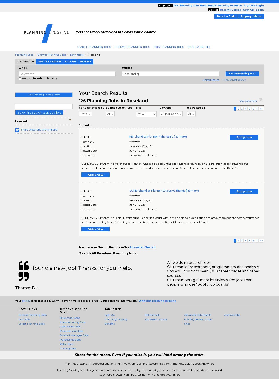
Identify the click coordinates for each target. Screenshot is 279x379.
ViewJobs (165, 107)
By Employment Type (119, 107)
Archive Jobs (232, 315)
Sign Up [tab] (70, 61)
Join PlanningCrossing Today (44, 94)
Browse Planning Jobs (132, 46)
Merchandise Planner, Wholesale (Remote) (158, 136)
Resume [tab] (85, 61)
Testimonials (152, 315)
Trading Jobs (68, 348)
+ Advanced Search (234, 79)
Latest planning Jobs (32, 323)
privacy (26, 300)
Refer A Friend (199, 46)
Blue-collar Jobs (70, 317)
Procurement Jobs (71, 330)
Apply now (244, 137)
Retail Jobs (66, 344)
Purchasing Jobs (70, 339)
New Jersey (77, 54)
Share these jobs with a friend (39, 129)
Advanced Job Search (197, 315)
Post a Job (226, 16)
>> (261, 108)
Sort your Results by (91, 107)
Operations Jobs (70, 326)
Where (127, 67)
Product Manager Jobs (74, 335)
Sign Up (110, 315)
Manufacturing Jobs (72, 322)
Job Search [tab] (25, 61)
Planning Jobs (24, 54)
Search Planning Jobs (94, 46)
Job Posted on (196, 107)
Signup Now (251, 16)
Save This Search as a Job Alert (39, 112)
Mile (138, 107)
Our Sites (24, 319)
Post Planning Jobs (169, 46)
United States (210, 79)
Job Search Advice (156, 319)
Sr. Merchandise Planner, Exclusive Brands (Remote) (164, 190)
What (23, 67)
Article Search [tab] (49, 61)
